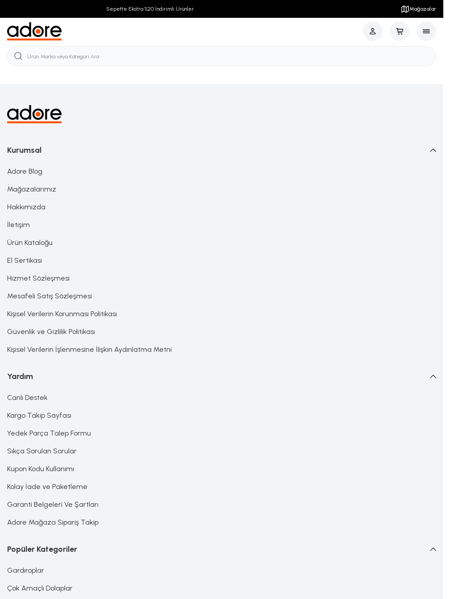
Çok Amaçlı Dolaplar (40, 588)
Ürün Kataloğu (30, 242)
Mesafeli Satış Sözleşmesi (49, 296)
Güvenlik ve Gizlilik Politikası (51, 331)
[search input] (221, 56)
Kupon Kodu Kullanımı (40, 469)
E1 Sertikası (24, 260)
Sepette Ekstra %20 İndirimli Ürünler (150, 9)
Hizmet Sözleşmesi (38, 278)
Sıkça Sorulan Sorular (42, 451)
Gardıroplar (25, 570)
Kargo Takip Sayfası (39, 415)
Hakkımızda (26, 207)
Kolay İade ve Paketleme (47, 486)
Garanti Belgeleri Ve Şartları (53, 504)
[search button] (18, 56)
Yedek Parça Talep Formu (49, 433)
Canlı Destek (27, 397)
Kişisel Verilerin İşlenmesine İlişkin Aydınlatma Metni (89, 349)
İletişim (18, 224)
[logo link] (34, 31)
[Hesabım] (373, 31)
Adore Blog (24, 171)
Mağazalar (418, 8)
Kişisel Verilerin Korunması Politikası (62, 314)
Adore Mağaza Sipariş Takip (53, 522)
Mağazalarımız (31, 189)
